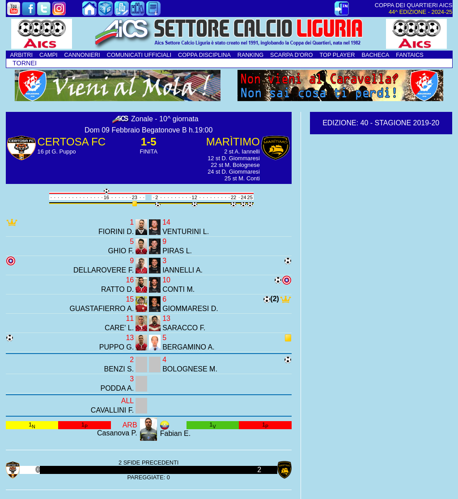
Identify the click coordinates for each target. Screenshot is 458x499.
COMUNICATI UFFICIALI (139, 54)
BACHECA (375, 54)
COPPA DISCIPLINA (204, 54)
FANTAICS (410, 54)
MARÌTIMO (233, 142)
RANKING (250, 54)
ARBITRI (21, 54)
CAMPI (48, 54)
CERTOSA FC (72, 142)
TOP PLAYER (337, 54)
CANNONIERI (82, 54)
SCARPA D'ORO (291, 54)
